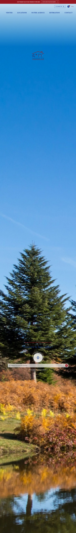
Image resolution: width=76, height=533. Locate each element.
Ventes (9, 12)
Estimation (54, 12)
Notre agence (38, 12)
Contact (68, 12)
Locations (22, 12)
